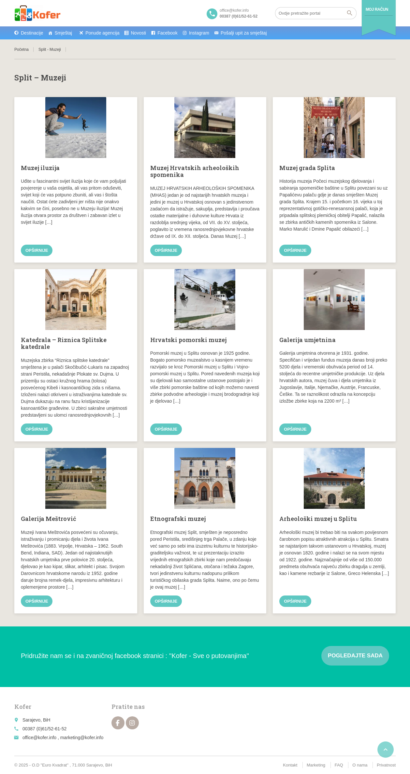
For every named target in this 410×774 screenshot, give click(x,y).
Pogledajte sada (355, 655)
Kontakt (290, 765)
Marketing (316, 765)
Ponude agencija (102, 33)
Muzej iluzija (40, 168)
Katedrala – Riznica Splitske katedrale (64, 343)
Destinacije (32, 33)
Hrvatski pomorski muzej (188, 340)
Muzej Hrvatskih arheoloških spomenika (194, 171)
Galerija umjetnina (307, 340)
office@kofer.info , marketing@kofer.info (62, 737)
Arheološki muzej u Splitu (318, 519)
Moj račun (377, 9)
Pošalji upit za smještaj (244, 33)
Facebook (167, 33)
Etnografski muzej (178, 519)
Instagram (199, 33)
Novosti (138, 33)
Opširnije (36, 250)
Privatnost (386, 765)
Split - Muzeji (49, 49)
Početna (21, 49)
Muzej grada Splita (307, 168)
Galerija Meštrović (48, 519)
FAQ (339, 765)
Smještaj (63, 33)
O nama (359, 765)
